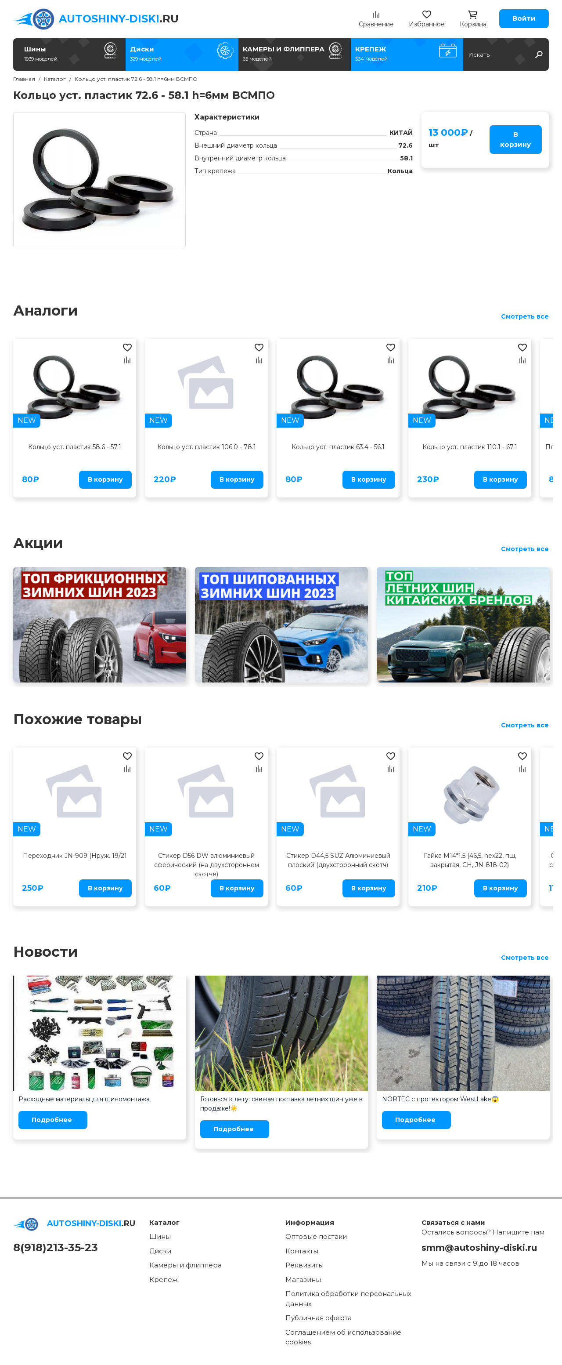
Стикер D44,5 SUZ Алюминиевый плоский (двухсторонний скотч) (338, 860)
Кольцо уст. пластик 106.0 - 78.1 (206, 447)
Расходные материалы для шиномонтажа (84, 1099)
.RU (119, 18)
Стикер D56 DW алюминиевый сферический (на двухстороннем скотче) (206, 865)
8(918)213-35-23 (55, 1247)
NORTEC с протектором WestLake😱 (440, 1099)
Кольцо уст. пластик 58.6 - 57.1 (74, 447)
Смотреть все (525, 316)
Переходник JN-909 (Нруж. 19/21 (75, 856)
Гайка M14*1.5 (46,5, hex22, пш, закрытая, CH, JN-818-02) (470, 860)
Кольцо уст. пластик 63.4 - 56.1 (338, 447)
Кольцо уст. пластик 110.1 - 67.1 (469, 447)
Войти (524, 18)
